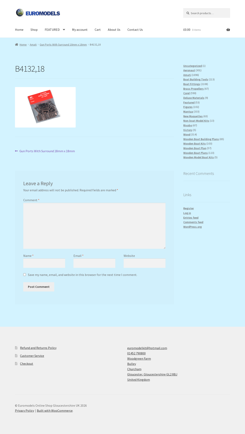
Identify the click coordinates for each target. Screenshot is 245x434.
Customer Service (32, 356)
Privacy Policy (24, 410)
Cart (98, 30)
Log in (187, 213)
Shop (34, 30)
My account (80, 30)
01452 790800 (136, 353)
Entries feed (190, 217)
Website (129, 256)
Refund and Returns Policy (38, 348)
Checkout (26, 364)
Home (19, 30)
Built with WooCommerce (55, 410)
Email (78, 256)
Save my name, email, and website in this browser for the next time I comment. (82, 275)
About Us (114, 30)
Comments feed (193, 222)
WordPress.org (192, 227)
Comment (31, 200)
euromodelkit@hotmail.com (147, 348)
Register (188, 208)
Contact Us (135, 30)
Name (28, 256)
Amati (33, 44)
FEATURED (52, 30)
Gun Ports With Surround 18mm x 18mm (63, 44)
